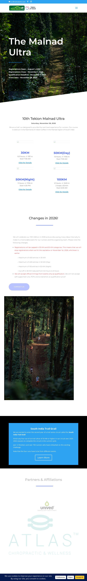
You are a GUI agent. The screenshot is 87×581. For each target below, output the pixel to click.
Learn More (43, 457)
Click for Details (25, 163)
